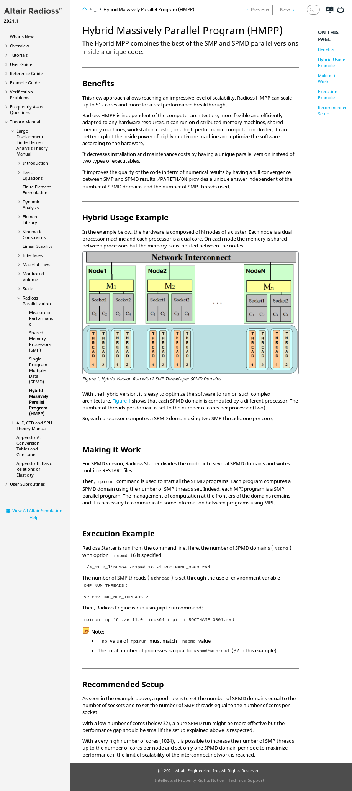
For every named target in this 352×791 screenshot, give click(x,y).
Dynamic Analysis (31, 204)
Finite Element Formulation (37, 189)
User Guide (21, 64)
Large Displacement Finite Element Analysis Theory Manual (32, 142)
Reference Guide (26, 73)
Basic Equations (33, 175)
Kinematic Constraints (34, 234)
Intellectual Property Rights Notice (189, 780)
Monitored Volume (33, 276)
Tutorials (19, 55)
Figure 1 (121, 400)
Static (28, 289)
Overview (19, 46)
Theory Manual (25, 121)
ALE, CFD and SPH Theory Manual (34, 425)
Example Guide (25, 82)
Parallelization (37, 300)
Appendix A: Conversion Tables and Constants (28, 445)
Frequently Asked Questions (27, 109)
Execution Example (327, 94)
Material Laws (36, 264)
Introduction (35, 163)
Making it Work (327, 78)
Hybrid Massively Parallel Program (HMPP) (38, 402)
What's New (22, 36)
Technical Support (246, 780)
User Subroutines (27, 484)
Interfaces (33, 255)
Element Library (31, 219)
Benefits (326, 49)
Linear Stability (37, 246)
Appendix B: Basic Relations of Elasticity (34, 469)
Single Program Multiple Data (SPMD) (38, 370)
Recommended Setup (333, 110)
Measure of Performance (41, 318)
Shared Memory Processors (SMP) (40, 341)
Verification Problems (21, 94)
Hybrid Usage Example (331, 62)
